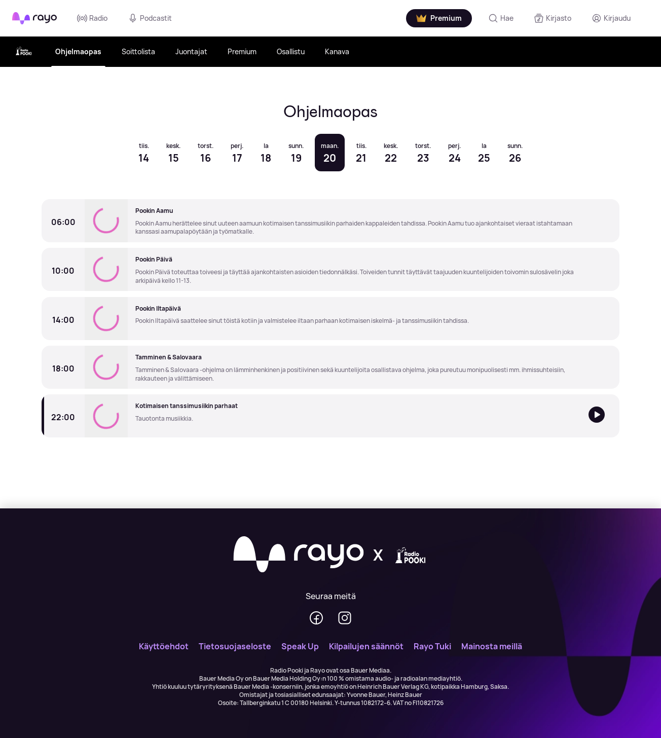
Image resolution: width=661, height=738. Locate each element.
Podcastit (150, 18)
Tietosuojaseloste (235, 646)
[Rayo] (298, 555)
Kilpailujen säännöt (366, 646)
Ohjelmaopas (78, 51)
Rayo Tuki (432, 646)
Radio (92, 18)
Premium (242, 51)
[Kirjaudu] (611, 18)
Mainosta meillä (491, 646)
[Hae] (501, 18)
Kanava (337, 51)
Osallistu (291, 51)
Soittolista (138, 51)
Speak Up (300, 646)
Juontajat (191, 51)
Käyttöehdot (164, 646)
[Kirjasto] (552, 18)
